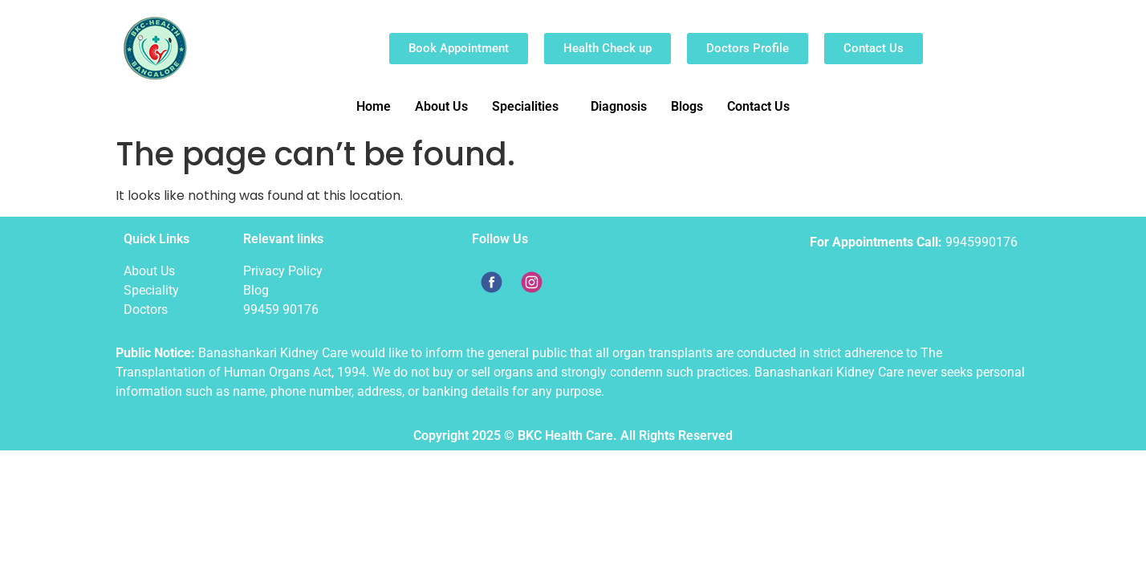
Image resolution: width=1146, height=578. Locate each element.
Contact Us (758, 106)
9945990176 (981, 242)
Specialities (525, 106)
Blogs (687, 106)
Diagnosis (619, 106)
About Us (441, 106)
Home (373, 106)
